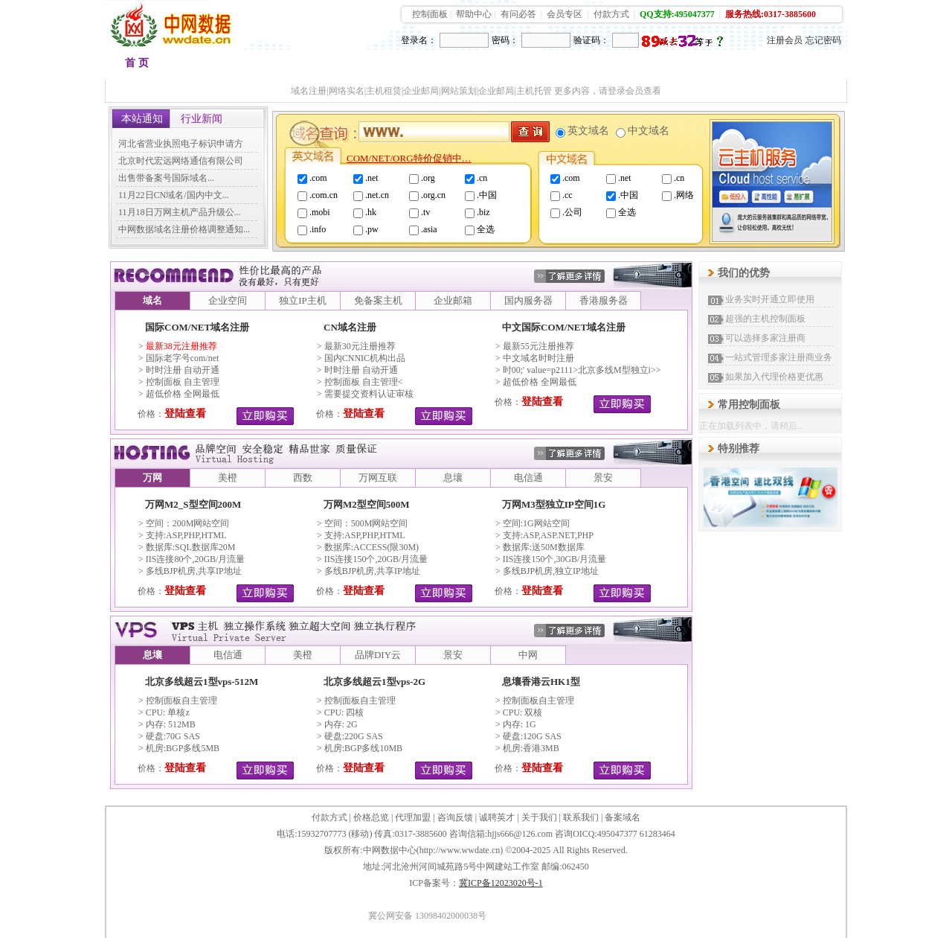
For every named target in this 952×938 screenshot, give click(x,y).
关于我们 (539, 817)
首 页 (137, 62)
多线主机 (425, 66)
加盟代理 (647, 66)
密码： (505, 40)
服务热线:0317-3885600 (770, 14)
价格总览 (371, 817)
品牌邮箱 (500, 66)
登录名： (419, 40)
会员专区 (564, 14)
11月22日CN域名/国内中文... (173, 195)
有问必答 (518, 14)
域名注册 (202, 66)
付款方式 (611, 14)
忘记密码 (823, 40)
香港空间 (351, 66)
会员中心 (796, 66)
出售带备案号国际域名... (166, 178)
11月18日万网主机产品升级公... (179, 212)
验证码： (591, 40)
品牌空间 (277, 66)
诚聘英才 (497, 817)
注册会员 (785, 40)
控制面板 (430, 14)
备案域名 (622, 817)
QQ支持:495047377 (677, 14)
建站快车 (721, 66)
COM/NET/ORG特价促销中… (409, 158)
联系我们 (581, 817)
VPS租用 (573, 66)
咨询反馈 (455, 817)
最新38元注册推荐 (181, 346)
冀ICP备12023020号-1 (501, 883)
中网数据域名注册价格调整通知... (184, 229)
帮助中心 (474, 14)
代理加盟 (413, 817)
